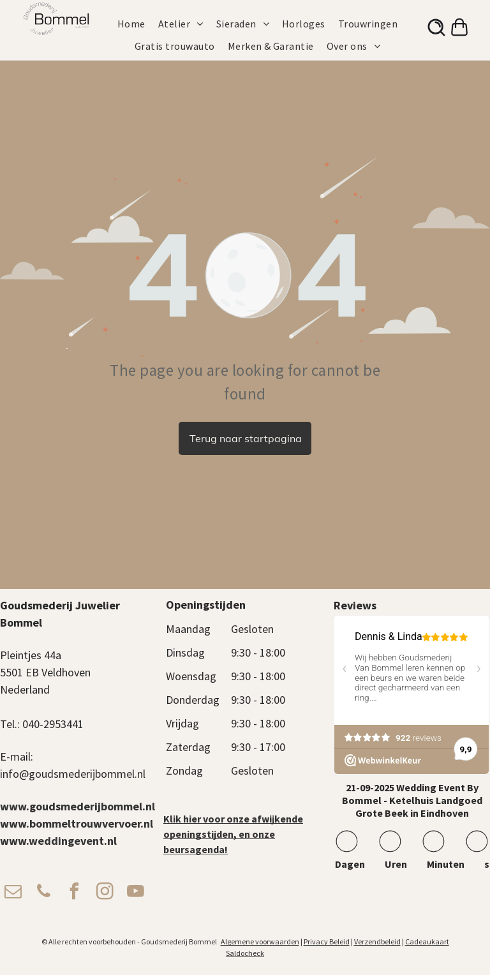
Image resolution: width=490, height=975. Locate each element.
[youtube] (135, 893)
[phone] (43, 893)
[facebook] (74, 893)
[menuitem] (137, 23)
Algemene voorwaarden (260, 941)
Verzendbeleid (377, 941)
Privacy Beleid (327, 941)
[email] (13, 893)
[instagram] (104, 893)
